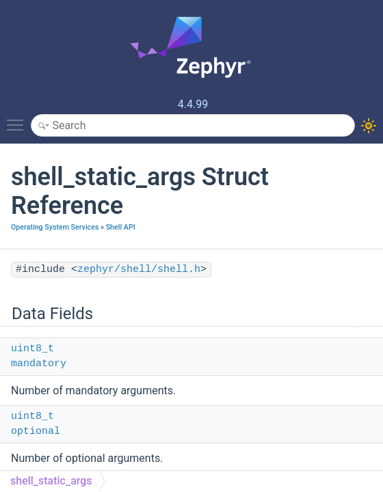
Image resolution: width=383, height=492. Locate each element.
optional (35, 431)
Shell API (120, 227)
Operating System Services (54, 227)
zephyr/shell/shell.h (138, 269)
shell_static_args (51, 480)
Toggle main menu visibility (18, 119)
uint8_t (32, 349)
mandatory (38, 364)
